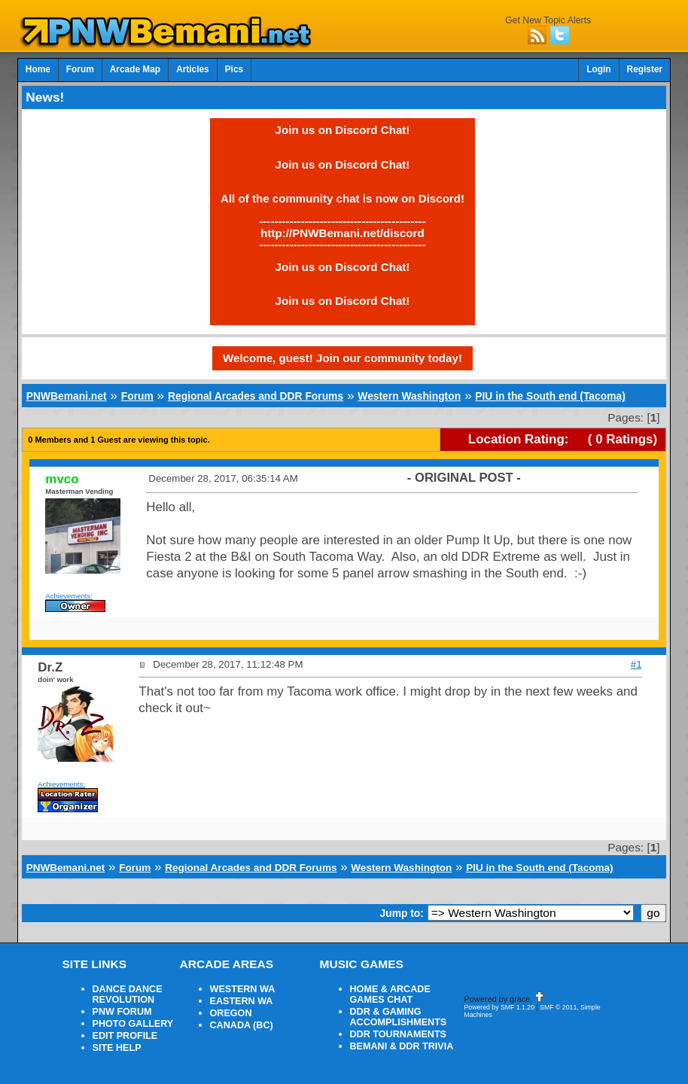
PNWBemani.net (66, 396)
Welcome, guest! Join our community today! (342, 358)
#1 (636, 664)
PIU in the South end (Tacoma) (550, 396)
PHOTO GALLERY (133, 1024)
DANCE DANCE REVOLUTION (128, 994)
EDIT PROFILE (125, 1036)
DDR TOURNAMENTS (398, 1034)
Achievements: (69, 596)
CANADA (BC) (241, 1025)
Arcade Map (135, 69)
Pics (234, 69)
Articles (192, 69)
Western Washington (409, 396)
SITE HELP (117, 1048)
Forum (80, 69)
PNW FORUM (122, 1011)
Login (598, 69)
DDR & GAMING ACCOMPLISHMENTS (398, 1017)
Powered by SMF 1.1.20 (499, 1007)
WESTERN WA (243, 989)
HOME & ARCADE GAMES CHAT (390, 994)
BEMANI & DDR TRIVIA (402, 1046)
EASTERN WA (241, 1001)
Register (645, 69)
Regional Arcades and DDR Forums (255, 396)
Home (38, 69)
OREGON (231, 1013)
